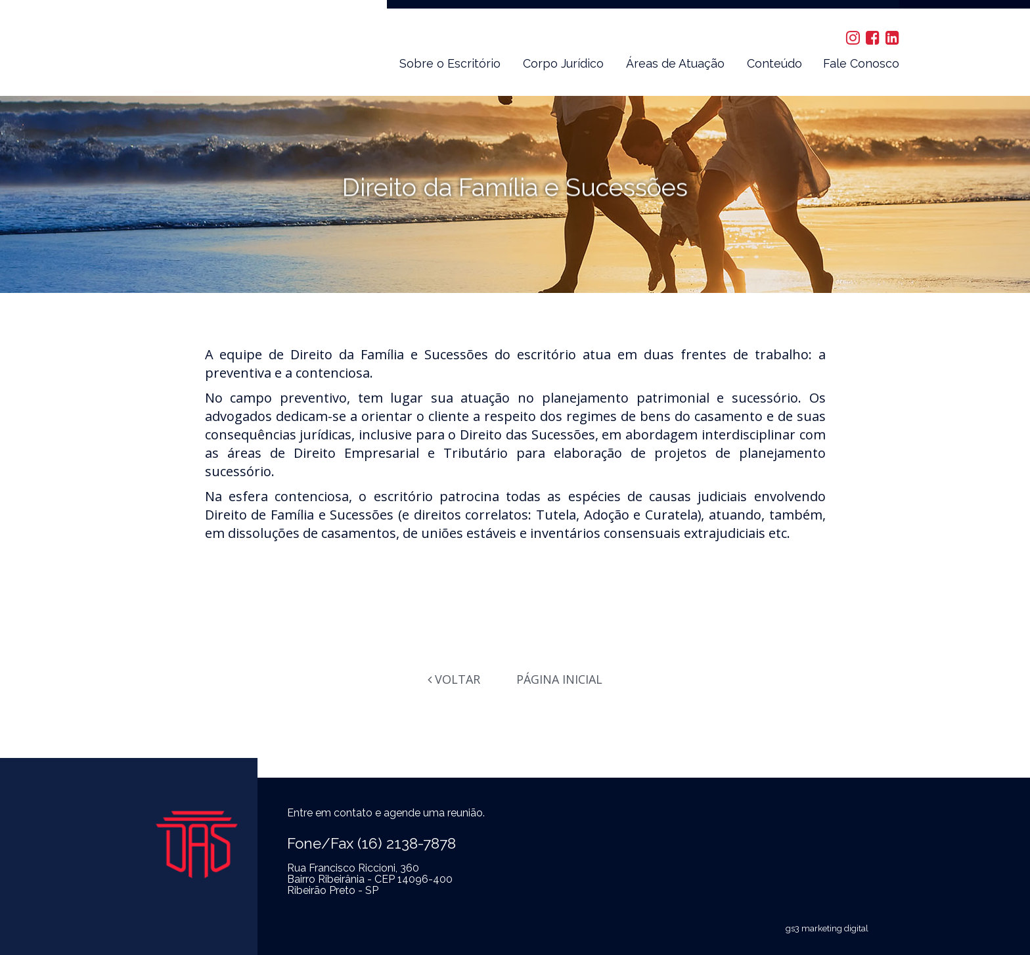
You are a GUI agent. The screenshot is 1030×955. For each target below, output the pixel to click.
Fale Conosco (861, 63)
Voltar (454, 679)
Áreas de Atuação (675, 63)
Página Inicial (559, 679)
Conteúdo (774, 63)
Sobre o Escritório (450, 63)
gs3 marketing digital (827, 928)
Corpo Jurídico (563, 63)
